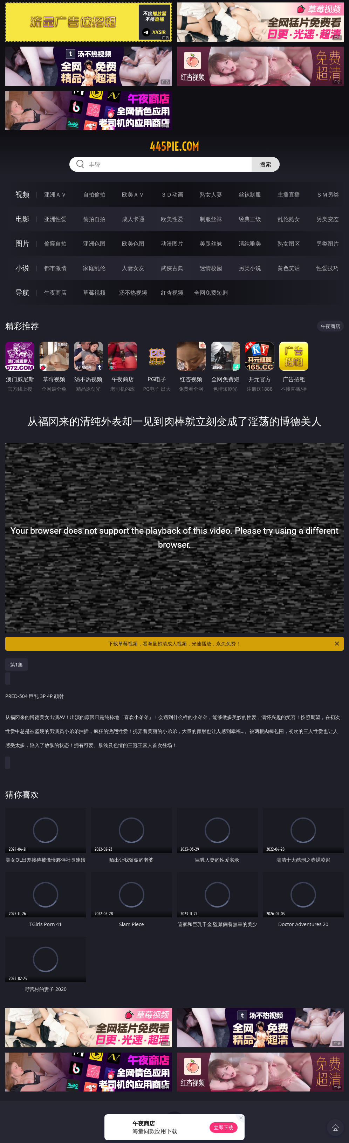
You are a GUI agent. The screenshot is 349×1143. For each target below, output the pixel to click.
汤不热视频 (133, 292)
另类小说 (250, 268)
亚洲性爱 (55, 219)
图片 (22, 243)
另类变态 (327, 219)
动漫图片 (172, 243)
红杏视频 (172, 292)
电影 (22, 219)
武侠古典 (172, 268)
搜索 (265, 164)
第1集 (16, 664)
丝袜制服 (250, 194)
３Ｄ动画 (172, 194)
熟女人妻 (211, 194)
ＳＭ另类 (327, 194)
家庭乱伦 (94, 268)
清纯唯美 (250, 243)
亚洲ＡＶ (55, 194)
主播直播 (289, 194)
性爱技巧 (327, 268)
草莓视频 (94, 292)
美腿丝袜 (211, 243)
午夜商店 (55, 292)
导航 (22, 292)
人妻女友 (133, 268)
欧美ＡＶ (133, 194)
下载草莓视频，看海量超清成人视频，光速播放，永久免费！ (224, 643)
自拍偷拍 (94, 194)
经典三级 (250, 219)
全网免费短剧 (211, 292)
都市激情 (55, 268)
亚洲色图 (94, 243)
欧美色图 (133, 243)
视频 (22, 194)
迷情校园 (211, 268)
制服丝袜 (211, 219)
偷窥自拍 (55, 243)
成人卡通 (133, 219)
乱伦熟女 (289, 219)
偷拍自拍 (94, 219)
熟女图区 (289, 243)
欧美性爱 (172, 219)
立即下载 (223, 1127)
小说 (22, 268)
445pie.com (174, 146)
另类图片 (327, 243)
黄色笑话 (289, 268)
